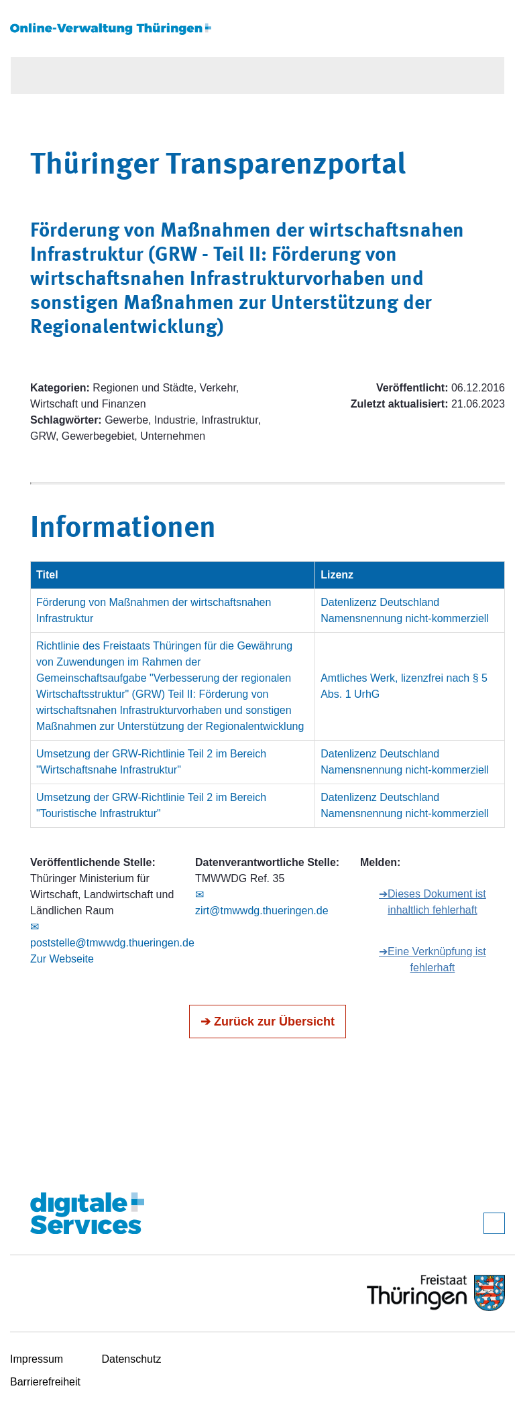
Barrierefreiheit (45, 1382)
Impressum (36, 1359)
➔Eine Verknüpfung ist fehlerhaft (432, 959)
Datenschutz (132, 1359)
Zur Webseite (62, 959)
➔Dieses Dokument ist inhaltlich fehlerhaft (432, 902)
